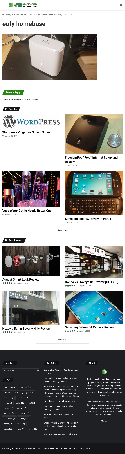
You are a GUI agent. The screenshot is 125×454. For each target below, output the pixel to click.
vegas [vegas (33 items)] (8, 429)
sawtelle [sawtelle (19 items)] (23, 413)
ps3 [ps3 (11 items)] (32, 403)
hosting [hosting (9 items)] (8, 398)
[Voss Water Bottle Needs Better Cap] (31, 189)
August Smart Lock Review (20, 279)
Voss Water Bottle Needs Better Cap (26, 211)
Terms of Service (67, 448)
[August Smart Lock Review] (31, 261)
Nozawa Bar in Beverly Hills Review (26, 328)
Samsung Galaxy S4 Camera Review (89, 327)
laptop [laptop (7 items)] (8, 403)
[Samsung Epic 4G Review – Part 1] (94, 193)
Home (6, 15)
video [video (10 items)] (21, 429)
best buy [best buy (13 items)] (9, 387)
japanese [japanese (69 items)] (22, 398)
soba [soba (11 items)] (24, 419)
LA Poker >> (49, 401)
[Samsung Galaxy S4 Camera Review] (94, 307)
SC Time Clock (50, 414)
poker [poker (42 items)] (20, 403)
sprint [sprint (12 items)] (8, 424)
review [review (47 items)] (21, 408)
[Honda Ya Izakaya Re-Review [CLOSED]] (94, 262)
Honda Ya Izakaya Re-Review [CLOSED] (91, 282)
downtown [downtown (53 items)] (25, 387)
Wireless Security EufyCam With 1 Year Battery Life (34, 15)
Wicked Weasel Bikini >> (54, 423)
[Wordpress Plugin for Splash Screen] (31, 121)
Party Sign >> (50, 406)
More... (104, 421)
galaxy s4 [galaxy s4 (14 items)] (27, 392)
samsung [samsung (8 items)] (9, 413)
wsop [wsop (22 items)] (33, 429)
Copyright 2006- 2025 (13, 448)
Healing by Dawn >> (52, 378)
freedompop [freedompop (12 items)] (11, 392)
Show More (62, 230)
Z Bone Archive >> (52, 434)
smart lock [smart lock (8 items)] (9, 419)
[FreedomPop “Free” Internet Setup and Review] (94, 134)
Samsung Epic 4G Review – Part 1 (88, 219)
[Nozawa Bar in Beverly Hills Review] (31, 308)
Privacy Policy (84, 448)
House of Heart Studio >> (55, 386)
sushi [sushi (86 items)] (21, 424)
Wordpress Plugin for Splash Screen (26, 132)
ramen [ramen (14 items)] (8, 408)
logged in (18, 99)
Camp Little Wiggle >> (53, 370)
